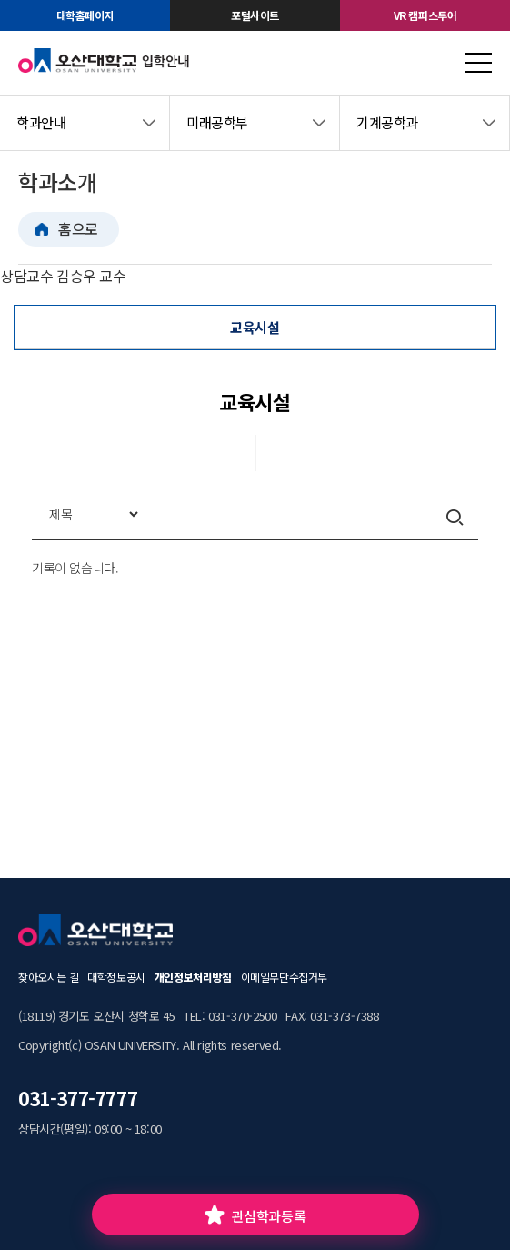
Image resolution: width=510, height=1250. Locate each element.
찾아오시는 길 (48, 976)
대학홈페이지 (85, 15)
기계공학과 (387, 122)
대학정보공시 (116, 976)
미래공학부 (217, 122)
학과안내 (40, 122)
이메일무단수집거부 (284, 976)
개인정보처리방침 (193, 976)
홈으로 (78, 228)
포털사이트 (255, 15)
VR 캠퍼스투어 (425, 15)
